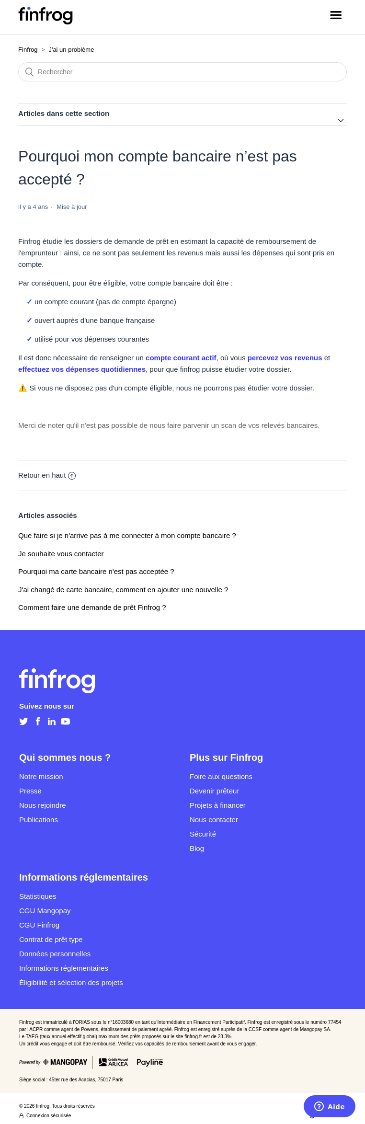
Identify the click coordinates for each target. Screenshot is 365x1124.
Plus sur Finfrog (226, 757)
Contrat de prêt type (51, 939)
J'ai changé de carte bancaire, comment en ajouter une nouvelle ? (123, 589)
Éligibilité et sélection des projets (71, 982)
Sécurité (203, 834)
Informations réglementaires (63, 968)
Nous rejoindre (42, 805)
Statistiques (38, 896)
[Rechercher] (182, 71)
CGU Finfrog (39, 925)
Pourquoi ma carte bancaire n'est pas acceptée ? (96, 571)
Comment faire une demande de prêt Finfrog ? (92, 607)
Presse (30, 791)
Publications (38, 819)
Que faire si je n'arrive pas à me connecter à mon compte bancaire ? (127, 535)
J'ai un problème (71, 49)
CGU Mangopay (45, 910)
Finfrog (27, 49)
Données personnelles (55, 954)
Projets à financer (218, 805)
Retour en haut (47, 475)
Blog (197, 848)
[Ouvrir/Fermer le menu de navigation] (336, 17)
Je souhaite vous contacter (60, 554)
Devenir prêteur (214, 791)
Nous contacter (214, 819)
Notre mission (41, 776)
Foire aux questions (221, 776)
